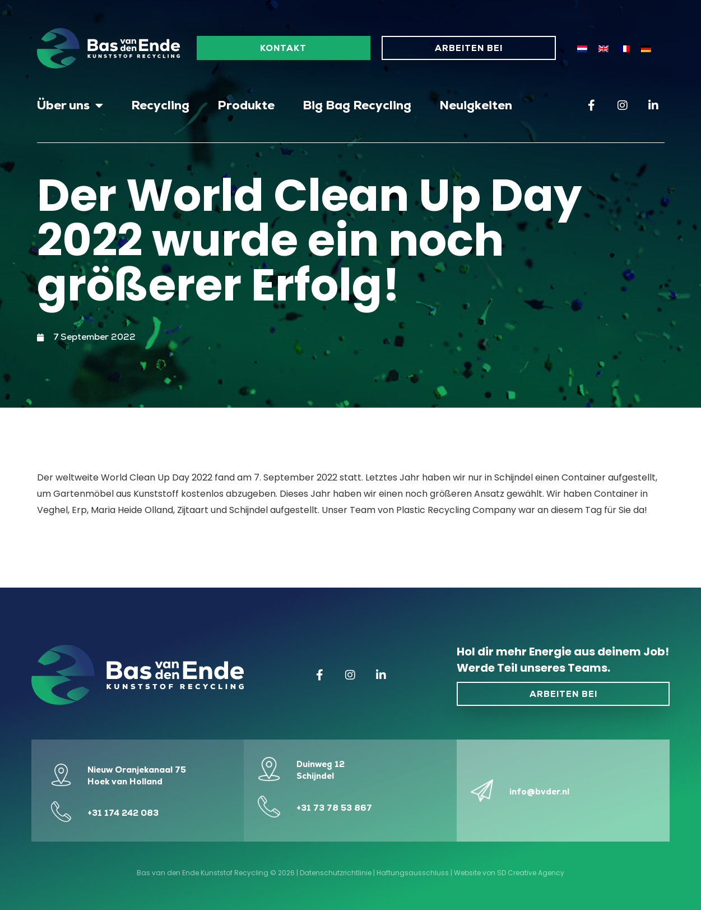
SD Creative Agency (530, 872)
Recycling (160, 105)
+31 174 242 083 (123, 812)
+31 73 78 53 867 (334, 807)
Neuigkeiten (475, 105)
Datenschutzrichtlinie (336, 872)
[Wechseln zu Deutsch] (646, 48)
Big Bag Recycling (357, 105)
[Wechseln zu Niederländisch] (582, 48)
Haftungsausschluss (413, 872)
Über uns (70, 105)
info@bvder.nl (539, 791)
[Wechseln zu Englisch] (603, 48)
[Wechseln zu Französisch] (624, 48)
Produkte (246, 105)
